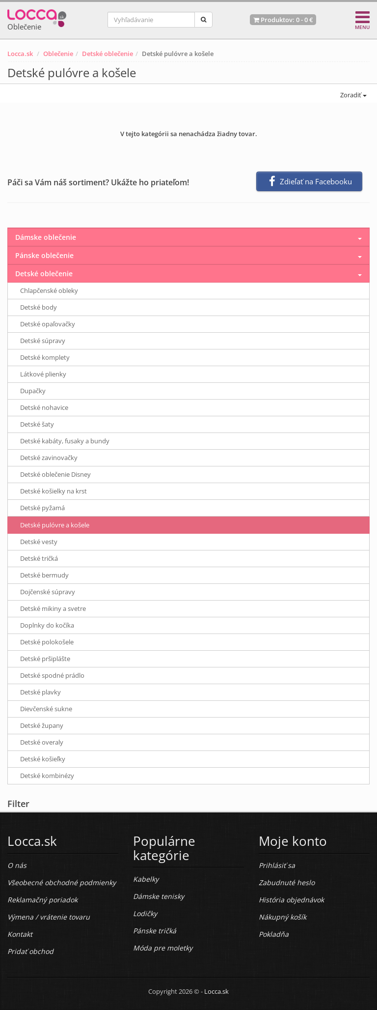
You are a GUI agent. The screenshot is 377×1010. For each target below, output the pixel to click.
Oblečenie (58, 53)
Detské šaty (37, 424)
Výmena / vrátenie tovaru (48, 917)
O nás (17, 865)
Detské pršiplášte (45, 658)
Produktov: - (283, 19)
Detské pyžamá (42, 507)
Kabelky (146, 879)
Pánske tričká (154, 930)
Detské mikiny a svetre (53, 608)
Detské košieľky (42, 758)
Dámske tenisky (158, 896)
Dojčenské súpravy (47, 591)
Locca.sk (20, 53)
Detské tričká (39, 558)
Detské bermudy (44, 575)
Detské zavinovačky (49, 457)
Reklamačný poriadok (42, 899)
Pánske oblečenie (44, 255)
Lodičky (145, 913)
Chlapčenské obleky (49, 290)
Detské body (38, 307)
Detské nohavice (44, 407)
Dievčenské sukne (46, 708)
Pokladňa (274, 934)
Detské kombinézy (47, 775)
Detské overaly (41, 742)
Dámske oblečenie (45, 237)
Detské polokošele (47, 641)
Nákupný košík (282, 917)
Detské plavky (40, 692)
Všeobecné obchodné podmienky (61, 882)
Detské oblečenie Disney (55, 474)
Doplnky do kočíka (47, 625)
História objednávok (291, 899)
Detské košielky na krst (53, 491)
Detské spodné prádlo (52, 675)
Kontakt (19, 934)
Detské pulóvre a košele (54, 524)
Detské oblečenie (107, 53)
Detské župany (41, 725)
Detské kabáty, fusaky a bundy (64, 440)
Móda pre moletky (162, 947)
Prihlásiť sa (277, 865)
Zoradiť (353, 94)
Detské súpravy (42, 340)
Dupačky (33, 390)
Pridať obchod (30, 951)
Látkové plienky (43, 374)
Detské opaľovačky (47, 323)
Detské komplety (45, 357)
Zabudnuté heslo (287, 882)
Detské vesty (38, 541)
